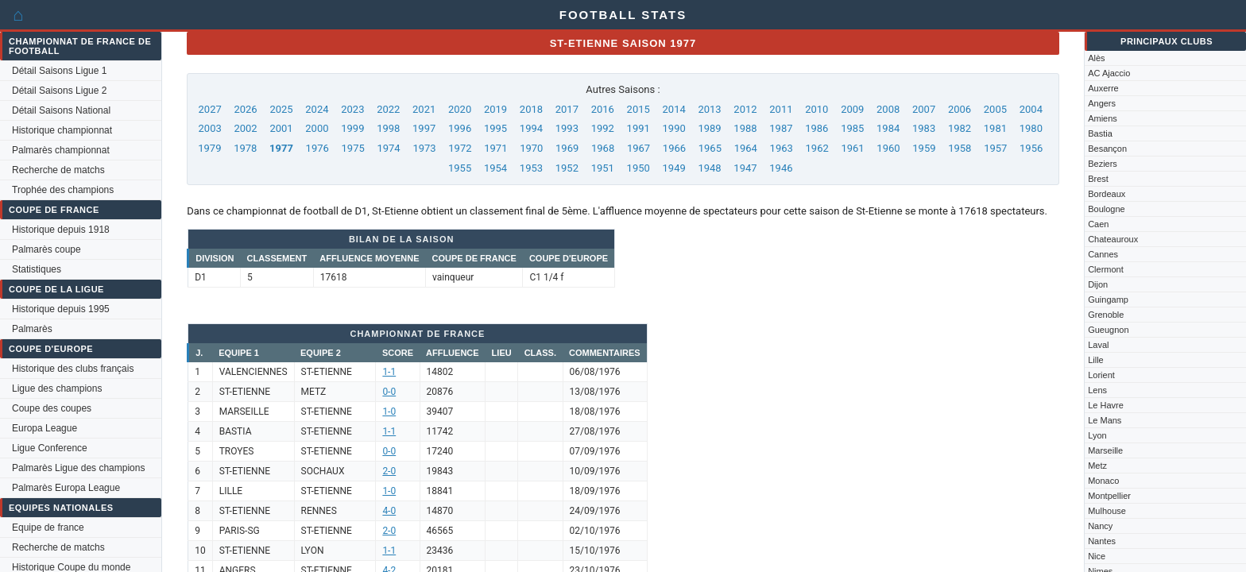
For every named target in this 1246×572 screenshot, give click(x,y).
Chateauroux (1113, 239)
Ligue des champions (57, 388)
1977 (281, 148)
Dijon (1098, 284)
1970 (531, 148)
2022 (388, 109)
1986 (816, 128)
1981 (995, 128)
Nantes (1102, 541)
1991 (638, 128)
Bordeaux (1106, 194)
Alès (1096, 58)
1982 (959, 128)
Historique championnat (62, 130)
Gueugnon (1108, 329)
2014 (674, 109)
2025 (280, 109)
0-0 (389, 391)
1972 (459, 148)
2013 (709, 109)
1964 (745, 148)
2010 (816, 109)
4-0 (389, 510)
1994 (531, 128)
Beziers (1102, 163)
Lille (1096, 360)
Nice (1096, 556)
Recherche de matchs (58, 170)
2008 (888, 109)
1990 (674, 128)
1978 (245, 148)
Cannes (1103, 254)
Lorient (1101, 375)
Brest (1098, 179)
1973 (423, 148)
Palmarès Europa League (66, 487)
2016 (602, 109)
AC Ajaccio (1109, 73)
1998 (388, 128)
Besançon (1107, 148)
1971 (495, 148)
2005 (995, 109)
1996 (459, 128)
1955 (459, 168)
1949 (674, 168)
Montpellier (1109, 495)
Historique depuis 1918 (61, 229)
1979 (209, 148)
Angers (1102, 103)
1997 (423, 128)
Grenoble (1106, 314)
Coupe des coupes (51, 408)
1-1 (389, 371)
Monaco (1103, 480)
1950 (638, 168)
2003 (210, 128)
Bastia (1100, 133)
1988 (744, 128)
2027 (210, 109)
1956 (1031, 148)
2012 (744, 109)
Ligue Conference (49, 448)
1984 (888, 128)
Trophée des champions (63, 189)
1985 (852, 128)
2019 (495, 109)
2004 (1031, 109)
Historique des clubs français (73, 368)
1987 (780, 128)
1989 (709, 128)
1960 (888, 148)
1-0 (389, 411)
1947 (744, 168)
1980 (1031, 128)
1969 (566, 148)
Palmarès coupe (46, 249)
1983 (923, 128)
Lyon (1097, 435)
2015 (638, 109)
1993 (566, 128)
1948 (709, 168)
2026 (245, 109)
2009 (852, 109)
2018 (531, 109)
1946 (780, 168)
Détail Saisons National (61, 110)
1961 (852, 148)
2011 (780, 109)
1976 (317, 148)
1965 (710, 148)
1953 (531, 168)
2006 (959, 109)
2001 (280, 128)
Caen (1098, 224)
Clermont (1106, 269)
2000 (316, 128)
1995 (495, 128)
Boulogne (1106, 209)
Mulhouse (1107, 511)
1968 (602, 148)
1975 (353, 148)
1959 (923, 148)
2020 (459, 109)
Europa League (44, 428)
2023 (352, 109)
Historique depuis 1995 (61, 309)
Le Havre (1106, 405)
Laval (1098, 345)
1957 (995, 148)
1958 (959, 148)
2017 (566, 109)
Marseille (1105, 450)
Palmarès (32, 328)
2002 (245, 128)
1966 (674, 148)
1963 (781, 148)
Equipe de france (48, 527)
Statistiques (36, 269)
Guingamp (1108, 299)
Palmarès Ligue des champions (78, 467)
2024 (316, 109)
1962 (817, 148)
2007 (923, 109)
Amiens (1102, 118)
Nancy (1100, 526)
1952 (566, 168)
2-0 (389, 471)
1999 (352, 128)
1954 (495, 168)
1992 (602, 128)
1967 (638, 148)
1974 (388, 148)
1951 (602, 168)
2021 (423, 109)
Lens (1097, 390)
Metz (1097, 465)
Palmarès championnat (61, 150)
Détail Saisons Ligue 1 (59, 70)
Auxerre (1103, 88)
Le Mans (1104, 420)
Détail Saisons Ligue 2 (59, 90)
